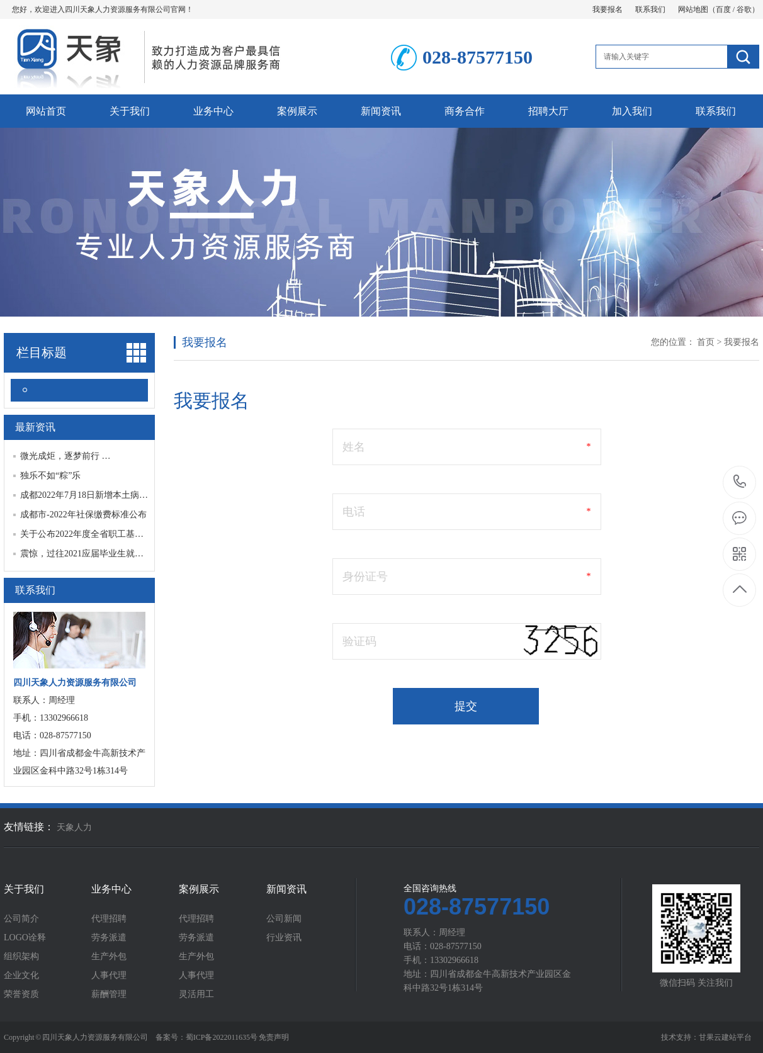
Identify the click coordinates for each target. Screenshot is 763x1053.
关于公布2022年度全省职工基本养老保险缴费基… (117, 534)
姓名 (353, 447)
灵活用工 (196, 994)
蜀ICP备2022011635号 (221, 1037)
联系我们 (650, 9)
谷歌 (744, 9)
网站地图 (693, 9)
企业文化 (21, 975)
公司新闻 (284, 919)
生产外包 (109, 956)
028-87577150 (740, 482)
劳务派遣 (109, 937)
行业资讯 (284, 937)
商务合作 (464, 111)
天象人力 (74, 827)
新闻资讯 (381, 111)
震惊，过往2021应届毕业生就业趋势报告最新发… (117, 553)
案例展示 (297, 111)
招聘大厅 (548, 111)
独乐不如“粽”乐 (50, 475)
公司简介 (21, 919)
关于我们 (130, 111)
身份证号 (365, 576)
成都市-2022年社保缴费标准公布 (83, 514)
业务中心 (213, 111)
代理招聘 (109, 919)
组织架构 (21, 956)
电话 (353, 511)
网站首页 (46, 111)
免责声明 (274, 1037)
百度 (723, 9)
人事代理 (109, 975)
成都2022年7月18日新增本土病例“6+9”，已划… (112, 495)
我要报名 (607, 9)
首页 (706, 342)
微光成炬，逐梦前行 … (65, 456)
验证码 (359, 641)
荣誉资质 (21, 994)
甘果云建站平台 (725, 1037)
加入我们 (632, 111)
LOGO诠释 (25, 937)
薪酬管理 (109, 994)
